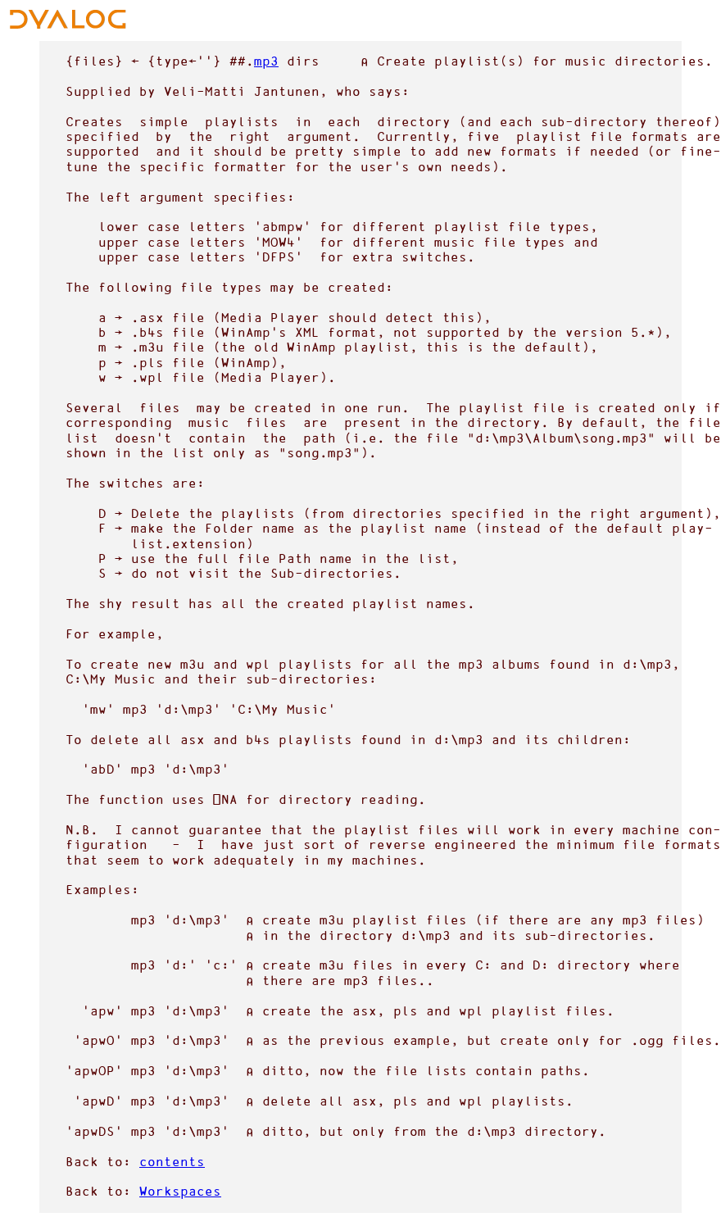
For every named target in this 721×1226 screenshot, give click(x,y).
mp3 (266, 61)
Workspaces (180, 1191)
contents (172, 1161)
